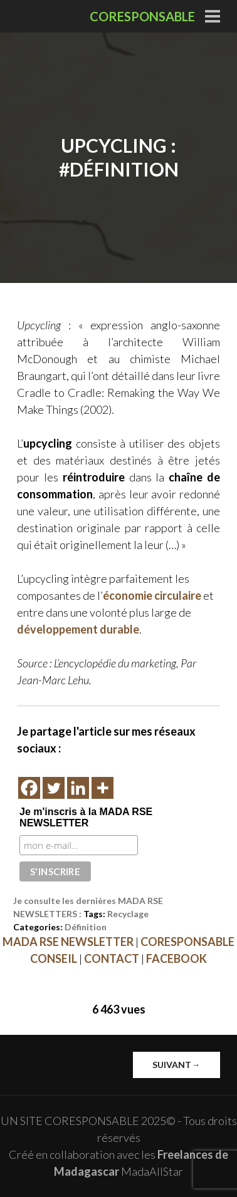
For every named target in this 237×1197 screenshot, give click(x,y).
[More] (102, 779)
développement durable (78, 629)
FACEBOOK (176, 958)
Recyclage (128, 913)
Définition (86, 927)
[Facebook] (29, 779)
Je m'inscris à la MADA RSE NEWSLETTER (85, 817)
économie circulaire (152, 595)
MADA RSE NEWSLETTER (68, 941)
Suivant (176, 1064)
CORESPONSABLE (142, 16)
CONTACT (111, 958)
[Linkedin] (78, 779)
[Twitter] (54, 779)
